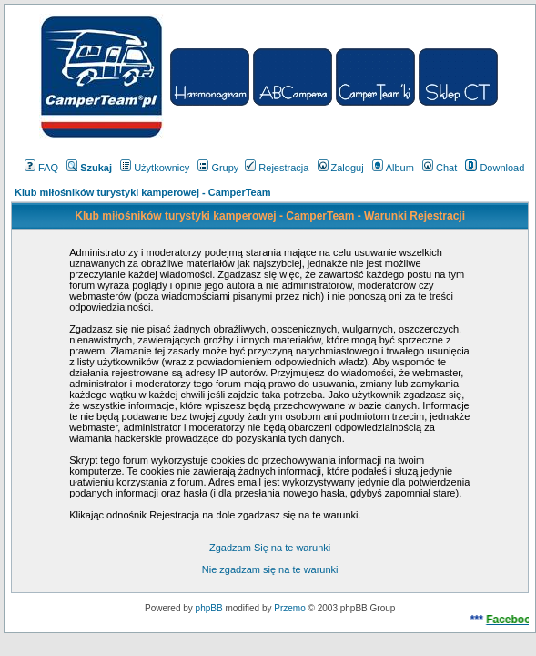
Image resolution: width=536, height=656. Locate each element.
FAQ (41, 167)
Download (494, 167)
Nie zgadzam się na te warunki (270, 569)
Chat (439, 167)
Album (393, 167)
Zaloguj (341, 167)
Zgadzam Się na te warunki (269, 547)
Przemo (289, 608)
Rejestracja (276, 167)
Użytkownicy (154, 167)
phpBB (209, 608)
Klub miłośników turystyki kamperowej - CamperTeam (143, 192)
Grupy (217, 167)
